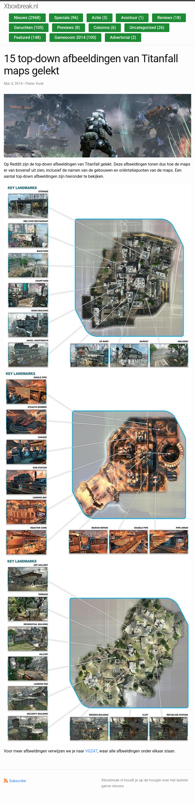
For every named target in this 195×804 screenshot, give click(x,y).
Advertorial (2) (123, 37)
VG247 (91, 751)
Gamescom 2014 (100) (75, 37)
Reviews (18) (169, 17)
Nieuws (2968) (27, 17)
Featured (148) (27, 37)
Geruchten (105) (28, 27)
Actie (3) (99, 17)
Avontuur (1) (132, 17)
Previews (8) (68, 27)
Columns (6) (105, 27)
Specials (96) (66, 17)
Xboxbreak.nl (21, 6)
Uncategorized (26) (146, 27)
